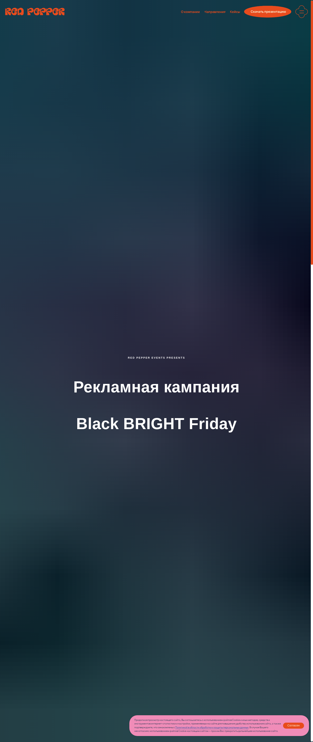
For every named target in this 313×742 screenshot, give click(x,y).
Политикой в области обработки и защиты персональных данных (212, 727)
